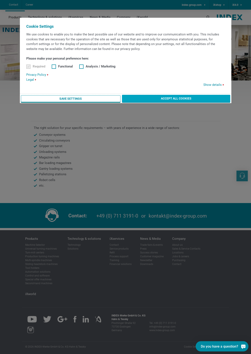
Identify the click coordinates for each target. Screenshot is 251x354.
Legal (30, 80)
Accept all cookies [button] (176, 98)
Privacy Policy (36, 75)
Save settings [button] (70, 98)
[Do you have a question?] (239, 346)
